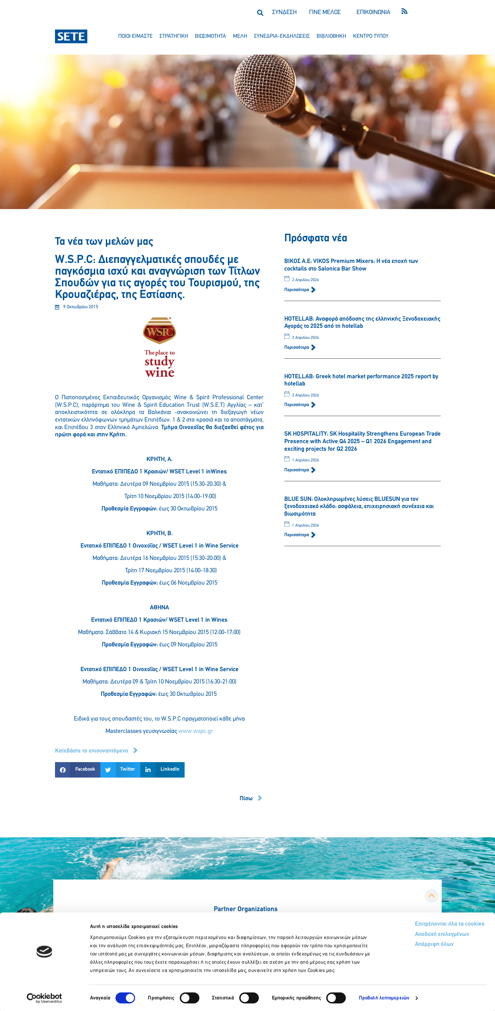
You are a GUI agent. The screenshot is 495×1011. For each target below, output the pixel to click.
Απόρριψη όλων (408, 944)
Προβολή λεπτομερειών (384, 997)
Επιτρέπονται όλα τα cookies (423, 923)
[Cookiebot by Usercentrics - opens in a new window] (44, 997)
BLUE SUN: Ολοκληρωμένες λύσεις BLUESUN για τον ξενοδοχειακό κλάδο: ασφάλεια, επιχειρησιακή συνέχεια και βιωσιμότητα (359, 506)
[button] (260, 12)
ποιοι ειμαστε (135, 36)
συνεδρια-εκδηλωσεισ (282, 36)
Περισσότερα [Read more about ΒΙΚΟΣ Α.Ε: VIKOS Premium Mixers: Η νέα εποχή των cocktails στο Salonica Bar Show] (297, 289)
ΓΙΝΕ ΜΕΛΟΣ (325, 12)
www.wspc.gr (195, 731)
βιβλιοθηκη (331, 36)
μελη (240, 36)
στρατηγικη (174, 36)
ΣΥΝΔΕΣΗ (284, 12)
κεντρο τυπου (370, 36)
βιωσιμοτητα (210, 36)
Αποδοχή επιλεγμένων (416, 934)
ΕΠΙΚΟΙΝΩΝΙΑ (373, 12)
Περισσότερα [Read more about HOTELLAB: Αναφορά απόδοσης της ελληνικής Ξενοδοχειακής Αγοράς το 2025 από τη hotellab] (297, 347)
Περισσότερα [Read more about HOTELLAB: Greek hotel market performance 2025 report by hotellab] (297, 404)
